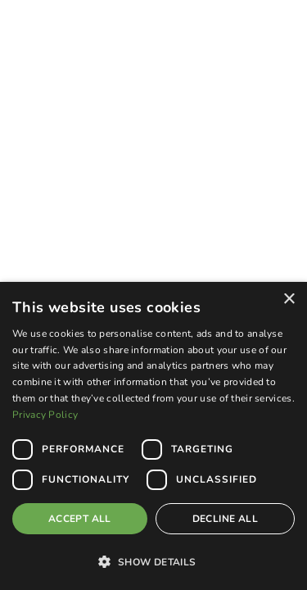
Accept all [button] (79, 518)
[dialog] (153, 436)
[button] (153, 561)
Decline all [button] (225, 518)
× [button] (288, 299)
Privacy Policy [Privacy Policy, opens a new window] (45, 414)
